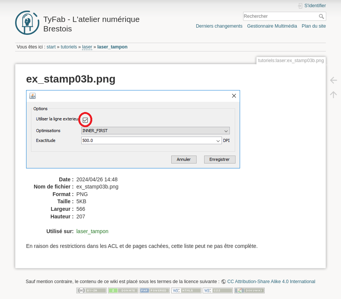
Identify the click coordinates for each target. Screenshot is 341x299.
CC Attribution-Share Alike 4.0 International (271, 281)
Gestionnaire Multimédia (272, 26)
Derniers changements (219, 26)
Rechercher (322, 16)
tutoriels (69, 47)
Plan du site (314, 26)
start (51, 47)
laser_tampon (112, 47)
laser (87, 47)
